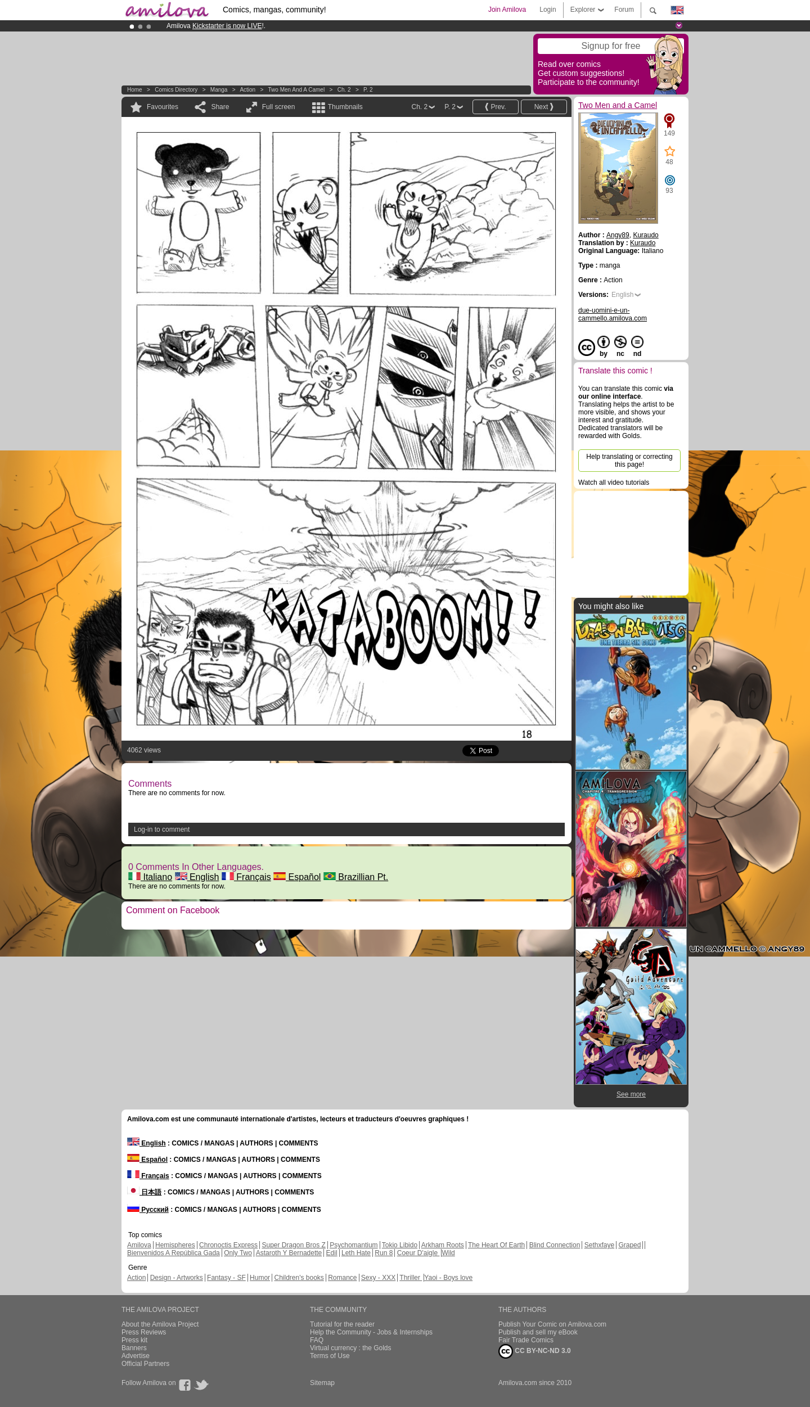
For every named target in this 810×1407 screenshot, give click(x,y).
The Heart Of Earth (496, 1245)
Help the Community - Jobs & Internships (371, 1332)
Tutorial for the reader (342, 1324)
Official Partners (145, 1364)
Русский (148, 1210)
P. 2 (368, 90)
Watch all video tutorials (613, 482)
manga (219, 90)
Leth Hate (356, 1253)
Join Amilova (507, 9)
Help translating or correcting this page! (629, 460)
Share (220, 107)
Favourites (162, 107)
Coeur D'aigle (418, 1253)
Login (547, 9)
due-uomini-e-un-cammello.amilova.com (612, 314)
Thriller (410, 1278)
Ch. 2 (344, 90)
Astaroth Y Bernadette (289, 1253)
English (197, 877)
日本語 (144, 1192)
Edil (332, 1253)
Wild (448, 1253)
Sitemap (322, 1383)
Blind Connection (554, 1245)
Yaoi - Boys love (448, 1278)
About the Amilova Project (160, 1324)
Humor (260, 1278)
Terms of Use (330, 1356)
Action (247, 90)
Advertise (136, 1356)
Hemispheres (175, 1245)
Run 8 (384, 1253)
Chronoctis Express (228, 1245)
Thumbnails (345, 107)
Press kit (134, 1340)
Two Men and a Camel (296, 90)
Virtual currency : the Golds (351, 1348)
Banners (134, 1348)
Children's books (298, 1278)
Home (134, 90)
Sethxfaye (599, 1245)
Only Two (238, 1253)
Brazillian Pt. (355, 877)
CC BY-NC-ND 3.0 (534, 1351)
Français (246, 877)
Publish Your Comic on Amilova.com (552, 1324)
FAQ (316, 1340)
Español (297, 877)
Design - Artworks (176, 1278)
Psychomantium (353, 1245)
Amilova (139, 1245)
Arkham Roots (442, 1245)
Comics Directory (176, 90)
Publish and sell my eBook (538, 1332)
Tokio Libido (399, 1245)
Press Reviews (144, 1332)
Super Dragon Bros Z (293, 1245)
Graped (629, 1245)
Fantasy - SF (226, 1278)
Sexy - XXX (378, 1278)
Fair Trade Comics (526, 1340)
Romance (342, 1278)
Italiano (150, 877)
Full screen (278, 107)
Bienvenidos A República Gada (173, 1253)
